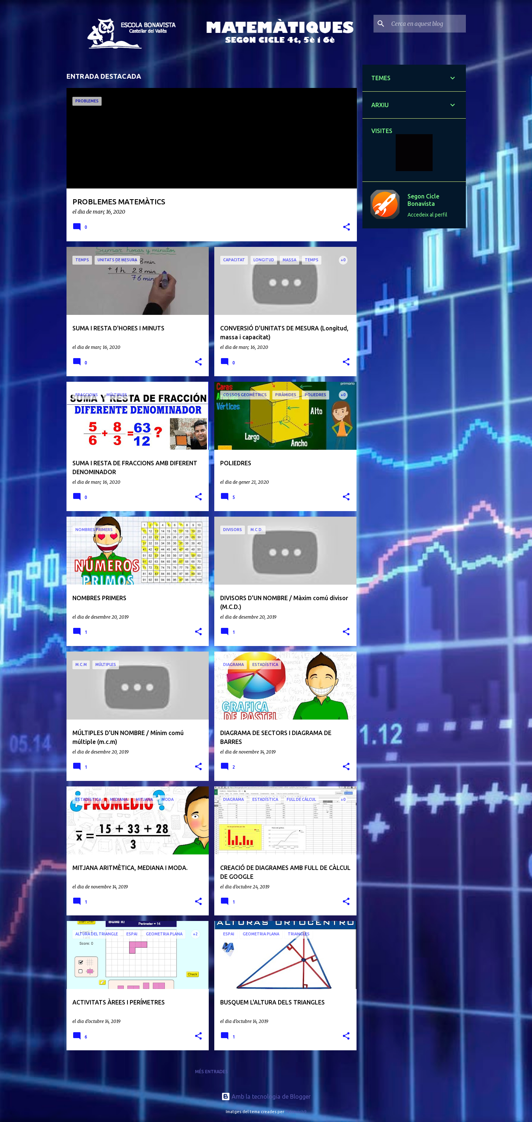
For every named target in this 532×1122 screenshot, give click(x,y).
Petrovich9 (295, 1111)
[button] (346, 227)
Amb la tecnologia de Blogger (266, 1096)
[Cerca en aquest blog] (427, 24)
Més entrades (211, 1071)
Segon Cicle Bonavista (423, 200)
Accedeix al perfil (427, 215)
